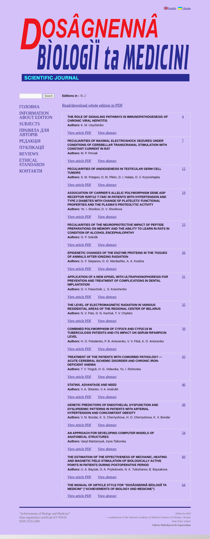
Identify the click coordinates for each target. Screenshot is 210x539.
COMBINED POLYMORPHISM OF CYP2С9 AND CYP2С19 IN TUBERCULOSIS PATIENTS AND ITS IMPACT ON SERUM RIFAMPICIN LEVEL (117, 332)
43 (183, 357)
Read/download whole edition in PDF (92, 105)
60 (183, 457)
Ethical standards (32, 162)
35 (183, 305)
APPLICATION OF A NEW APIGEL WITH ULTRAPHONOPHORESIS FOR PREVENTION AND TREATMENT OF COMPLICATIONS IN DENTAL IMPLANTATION (118, 280)
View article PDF (79, 133)
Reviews (28, 153)
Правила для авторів (34, 132)
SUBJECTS (29, 123)
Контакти (30, 171)
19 (183, 193)
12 (183, 169)
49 (183, 405)
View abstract (107, 133)
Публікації (31, 147)
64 (183, 485)
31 (183, 276)
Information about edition (35, 115)
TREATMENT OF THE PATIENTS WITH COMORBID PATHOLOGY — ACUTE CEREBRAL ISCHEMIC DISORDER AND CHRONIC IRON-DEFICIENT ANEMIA (115, 360)
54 (183, 433)
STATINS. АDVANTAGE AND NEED (92, 384)
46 (183, 384)
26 (183, 253)
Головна (29, 106)
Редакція (29, 141)
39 (183, 329)
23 (183, 224)
